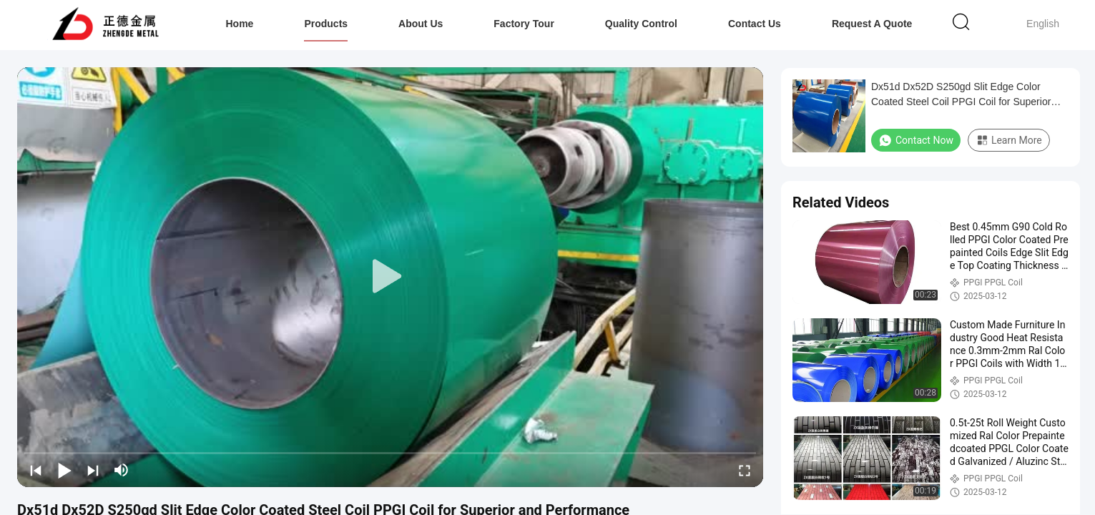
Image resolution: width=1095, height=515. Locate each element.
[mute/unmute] (121, 470)
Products (326, 23)
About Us (420, 23)
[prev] (35, 470)
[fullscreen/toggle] (744, 470)
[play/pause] (64, 470)
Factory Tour (524, 23)
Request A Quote (872, 23)
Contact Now (915, 140)
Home (240, 23)
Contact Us (754, 23)
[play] (390, 277)
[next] (93, 470)
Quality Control (641, 23)
